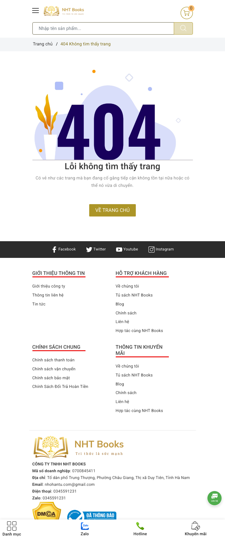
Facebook (60, 249)
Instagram (163, 249)
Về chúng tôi (128, 286)
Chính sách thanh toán (54, 360)
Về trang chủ (112, 210)
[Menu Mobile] (35, 9)
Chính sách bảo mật (52, 378)
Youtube (128, 249)
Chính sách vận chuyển (55, 369)
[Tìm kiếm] (183, 28)
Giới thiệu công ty (49, 286)
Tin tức (39, 304)
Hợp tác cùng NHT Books (141, 330)
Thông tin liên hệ (48, 295)
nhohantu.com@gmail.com (70, 484)
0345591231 (65, 491)
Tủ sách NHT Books (135, 295)
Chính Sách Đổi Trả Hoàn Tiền (61, 386)
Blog (120, 304)
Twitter (95, 249)
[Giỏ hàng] (187, 13)
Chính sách (127, 313)
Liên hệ (123, 321)
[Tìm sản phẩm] (103, 28)
